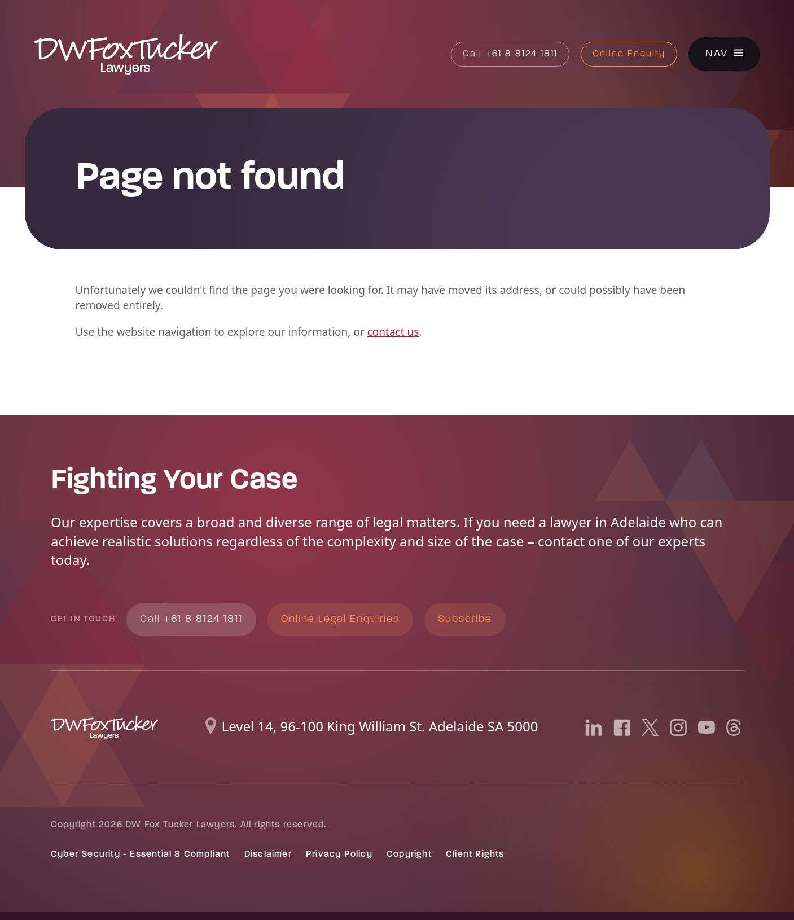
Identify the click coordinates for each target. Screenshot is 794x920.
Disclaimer (268, 854)
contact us (393, 332)
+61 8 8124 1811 (510, 54)
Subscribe (465, 619)
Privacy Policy (339, 854)
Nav (716, 54)
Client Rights (475, 854)
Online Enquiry (629, 54)
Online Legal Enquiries (340, 619)
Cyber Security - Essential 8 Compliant (140, 854)
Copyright (409, 854)
